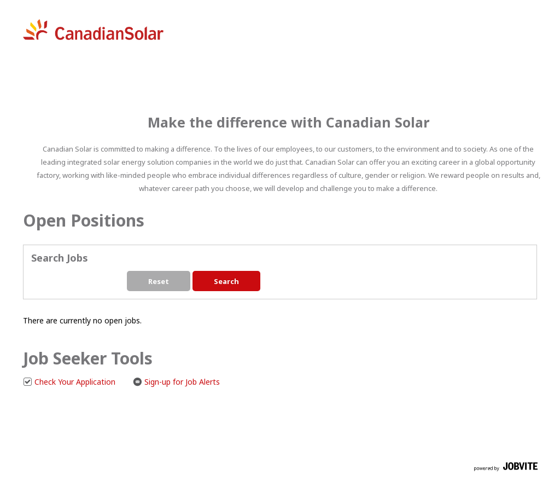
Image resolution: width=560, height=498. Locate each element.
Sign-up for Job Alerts (176, 382)
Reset (158, 281)
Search (226, 281)
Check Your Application (69, 382)
